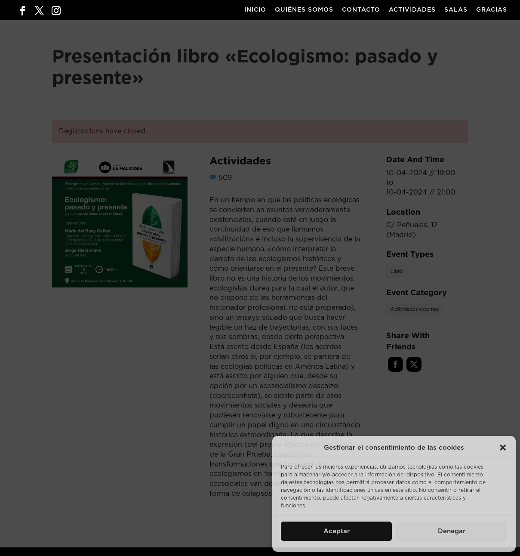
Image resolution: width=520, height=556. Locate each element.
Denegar (451, 531)
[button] (502, 447)
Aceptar (336, 531)
